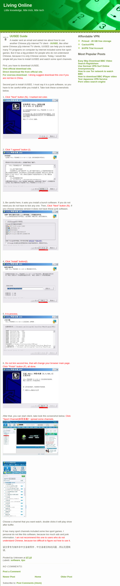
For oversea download (15, 75)
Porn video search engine (91, 81)
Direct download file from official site (22, 71)
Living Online (17, 5)
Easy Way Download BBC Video (95, 61)
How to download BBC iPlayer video (97, 76)
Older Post (66, 576)
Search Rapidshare (88, 63)
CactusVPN (88, 44)
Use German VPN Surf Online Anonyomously (93, 67)
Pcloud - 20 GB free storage (96, 41)
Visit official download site (17, 68)
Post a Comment (12, 571)
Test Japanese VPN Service (92, 79)
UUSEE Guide (18, 36)
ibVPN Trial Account (92, 48)
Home (38, 576)
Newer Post (9, 576)
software (15, 560)
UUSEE (54, 43)
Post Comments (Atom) (29, 583)
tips (23, 560)
